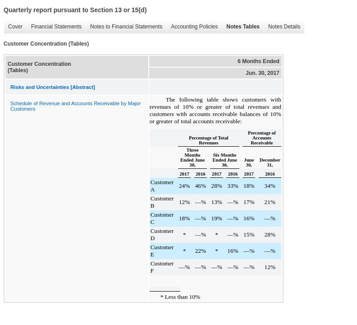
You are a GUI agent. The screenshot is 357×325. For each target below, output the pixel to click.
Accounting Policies (194, 26)
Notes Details (284, 26)
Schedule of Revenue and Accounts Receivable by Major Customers (75, 106)
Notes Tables (243, 26)
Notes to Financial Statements (126, 26)
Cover (15, 26)
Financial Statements (56, 26)
